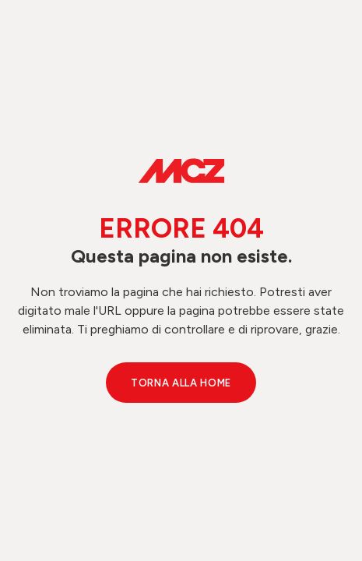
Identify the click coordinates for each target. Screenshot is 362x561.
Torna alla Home (181, 383)
